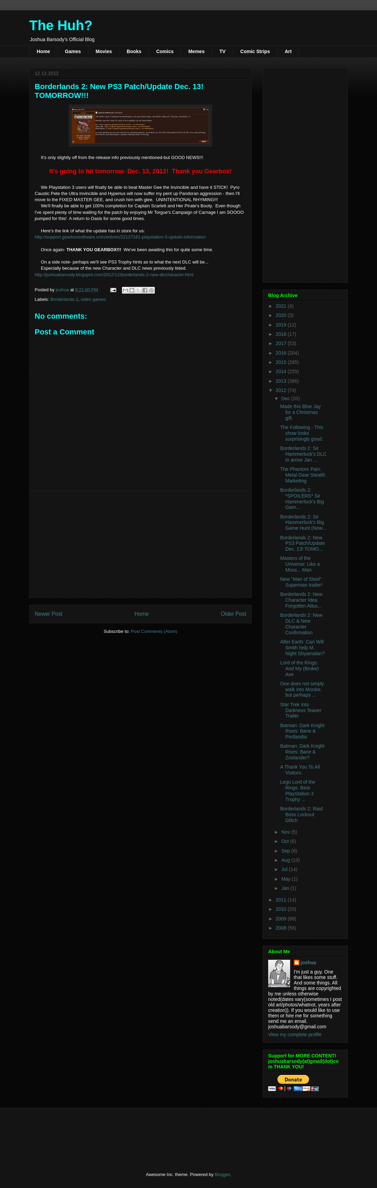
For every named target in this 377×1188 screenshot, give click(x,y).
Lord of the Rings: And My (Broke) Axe (299, 668)
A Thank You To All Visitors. (300, 769)
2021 (282, 306)
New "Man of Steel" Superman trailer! (301, 582)
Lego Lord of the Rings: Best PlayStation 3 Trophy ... (297, 790)
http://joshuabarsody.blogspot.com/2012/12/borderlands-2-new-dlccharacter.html (114, 274)
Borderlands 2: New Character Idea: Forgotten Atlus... (301, 600)
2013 (282, 381)
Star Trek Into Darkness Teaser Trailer (300, 710)
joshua (308, 962)
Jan (285, 888)
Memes (196, 51)
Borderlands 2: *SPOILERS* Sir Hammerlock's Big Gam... (302, 498)
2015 (282, 362)
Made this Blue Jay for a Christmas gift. (300, 412)
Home (43, 51)
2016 (282, 353)
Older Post (233, 614)
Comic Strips (255, 51)
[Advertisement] (140, 544)
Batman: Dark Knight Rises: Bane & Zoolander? (302, 751)
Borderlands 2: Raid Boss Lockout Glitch (301, 814)
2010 (282, 909)
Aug (286, 860)
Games (73, 51)
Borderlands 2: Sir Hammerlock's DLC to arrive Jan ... (303, 454)
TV (222, 51)
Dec (286, 398)
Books (134, 51)
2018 (282, 334)
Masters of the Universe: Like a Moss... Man (300, 564)
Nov (286, 832)
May (286, 879)
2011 (282, 900)
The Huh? (60, 25)
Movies (104, 51)
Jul (285, 869)
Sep (286, 851)
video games (93, 299)
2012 (282, 390)
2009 (282, 918)
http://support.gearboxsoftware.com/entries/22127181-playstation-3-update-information (120, 237)
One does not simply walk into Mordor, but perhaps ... (302, 689)
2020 (282, 315)
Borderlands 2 (64, 299)
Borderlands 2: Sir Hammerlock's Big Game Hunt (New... (303, 522)
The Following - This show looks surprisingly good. (301, 433)
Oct (285, 841)
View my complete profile (294, 1034)
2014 (282, 371)
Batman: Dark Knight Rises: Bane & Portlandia (302, 731)
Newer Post (48, 614)
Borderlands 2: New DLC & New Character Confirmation (301, 623)
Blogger (222, 1174)
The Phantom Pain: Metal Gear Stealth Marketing (302, 474)
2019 (282, 325)
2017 (282, 343)
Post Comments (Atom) (154, 631)
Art (288, 51)
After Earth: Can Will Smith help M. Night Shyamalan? (302, 647)
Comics (165, 51)
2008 (282, 928)
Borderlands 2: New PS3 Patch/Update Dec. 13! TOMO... (302, 543)
